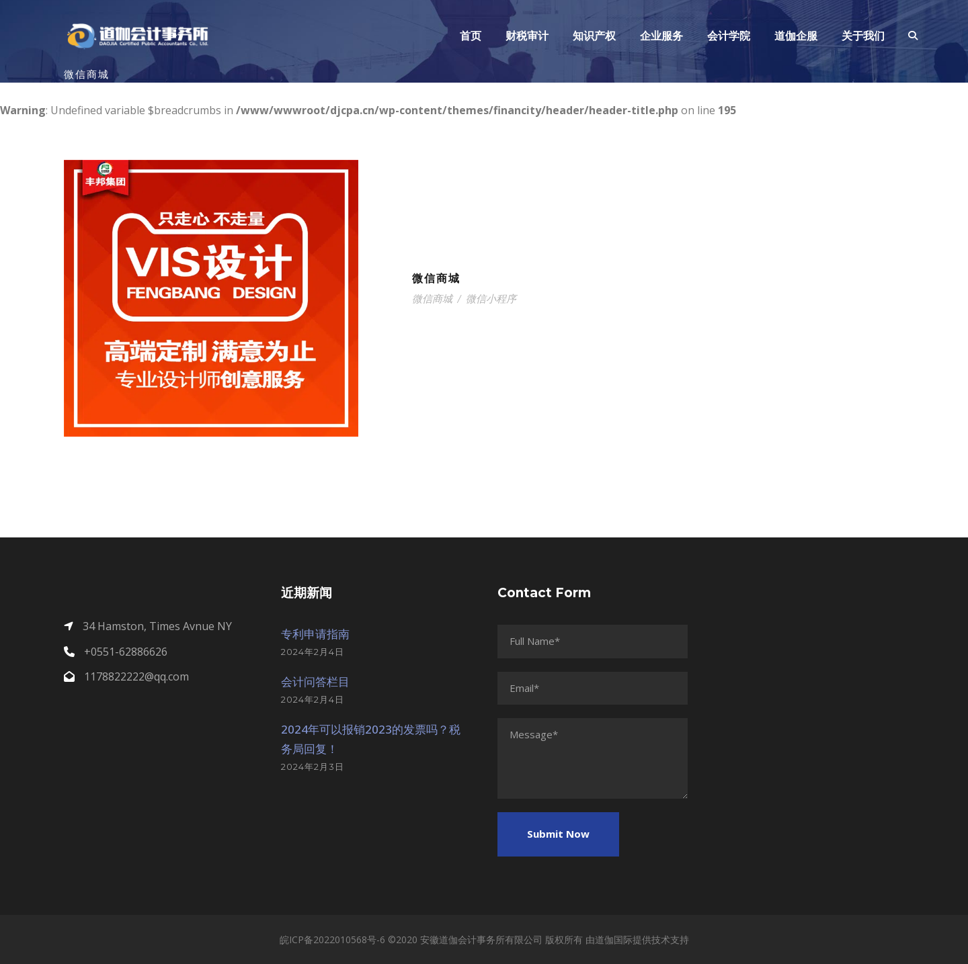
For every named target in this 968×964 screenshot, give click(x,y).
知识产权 (594, 36)
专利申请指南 (315, 634)
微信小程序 (491, 298)
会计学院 (728, 36)
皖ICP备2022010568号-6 (332, 939)
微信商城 (436, 278)
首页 (470, 36)
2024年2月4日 (312, 651)
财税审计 (527, 36)
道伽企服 (795, 36)
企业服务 (661, 36)
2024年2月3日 (312, 766)
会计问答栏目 (315, 681)
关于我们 (863, 36)
